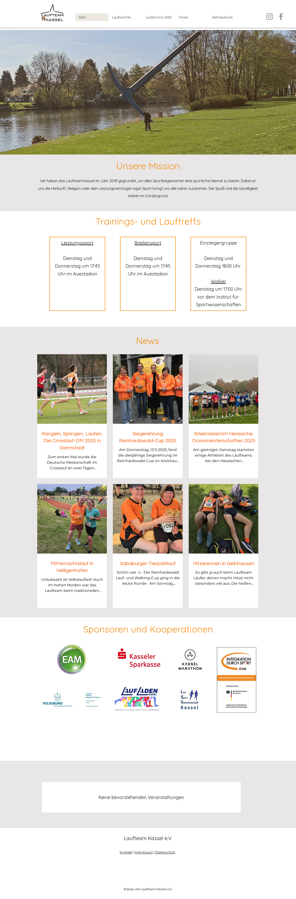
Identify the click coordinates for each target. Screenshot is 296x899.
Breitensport (148, 243)
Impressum (144, 852)
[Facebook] (280, 16)
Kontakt (126, 852)
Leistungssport (77, 243)
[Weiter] (266, 92)
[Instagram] (269, 16)
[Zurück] (30, 92)
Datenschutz (165, 852)
